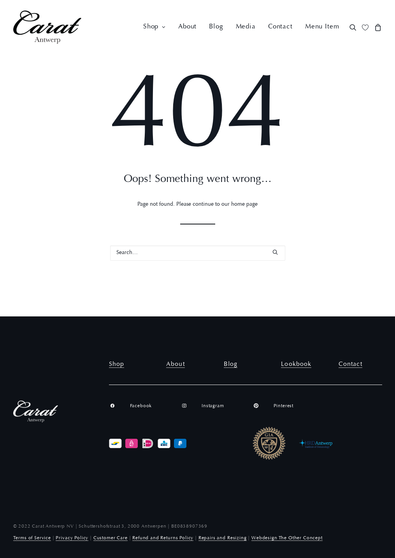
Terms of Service (32, 538)
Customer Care (110, 538)
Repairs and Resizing (222, 538)
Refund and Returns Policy (162, 538)
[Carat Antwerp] (47, 27)
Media (246, 27)
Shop (154, 27)
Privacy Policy (72, 538)
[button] (354, 27)
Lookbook (296, 364)
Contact (280, 27)
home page (244, 204)
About (187, 27)
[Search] (197, 253)
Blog (216, 27)
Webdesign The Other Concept (287, 538)
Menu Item (322, 27)
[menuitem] (154, 27)
